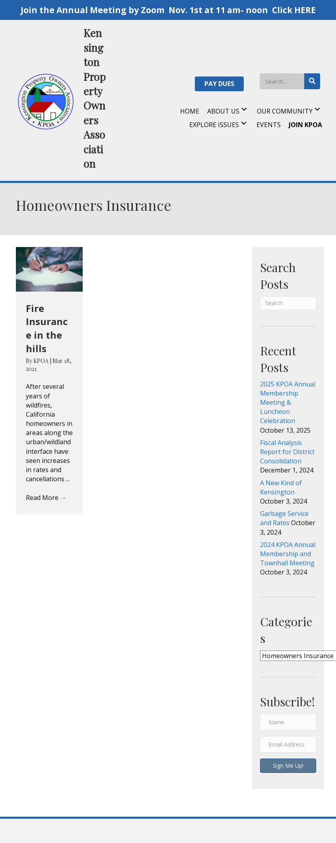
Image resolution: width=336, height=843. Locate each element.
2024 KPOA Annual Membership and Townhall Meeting (287, 553)
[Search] (288, 303)
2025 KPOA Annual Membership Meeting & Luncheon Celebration (287, 402)
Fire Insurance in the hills (47, 328)
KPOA (41, 361)
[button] (219, 83)
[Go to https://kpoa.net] (61, 100)
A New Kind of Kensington (281, 487)
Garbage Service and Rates (284, 518)
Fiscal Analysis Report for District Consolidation (287, 451)
